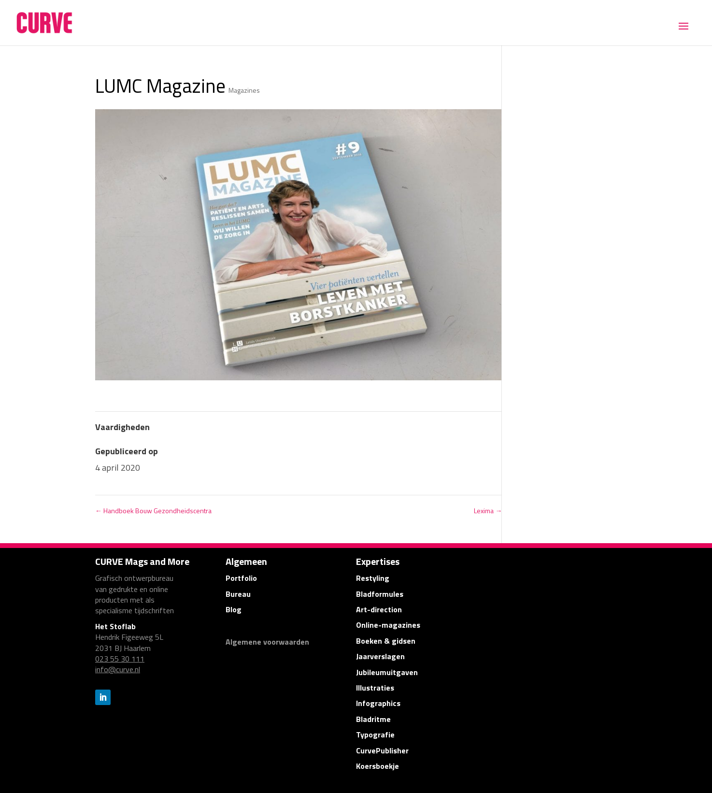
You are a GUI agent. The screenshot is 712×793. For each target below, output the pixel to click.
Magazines (244, 90)
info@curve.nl (117, 669)
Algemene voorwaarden (267, 642)
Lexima (488, 510)
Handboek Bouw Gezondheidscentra (153, 510)
